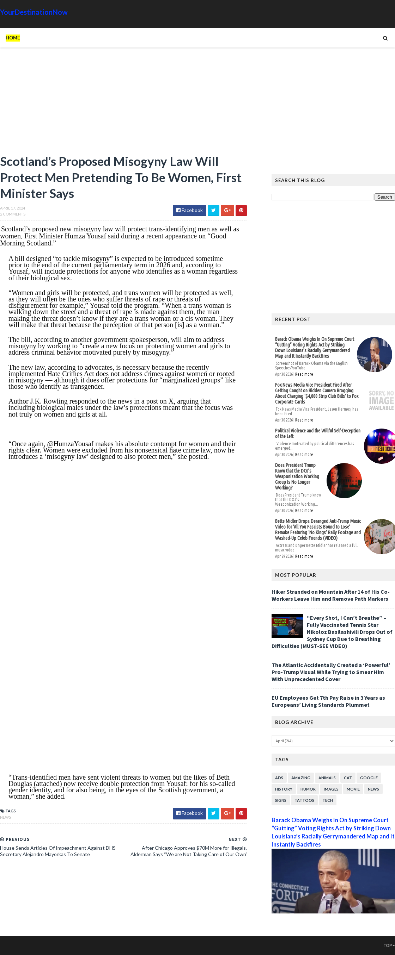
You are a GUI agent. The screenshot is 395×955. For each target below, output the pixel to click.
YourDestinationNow (34, 12)
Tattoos (304, 800)
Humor (308, 789)
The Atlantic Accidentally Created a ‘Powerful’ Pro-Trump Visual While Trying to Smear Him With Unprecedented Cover (331, 671)
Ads (279, 777)
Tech (327, 800)
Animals (327, 777)
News (5, 817)
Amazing (300, 777)
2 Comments (12, 214)
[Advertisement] (123, 104)
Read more (304, 374)
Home (13, 37)
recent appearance (171, 236)
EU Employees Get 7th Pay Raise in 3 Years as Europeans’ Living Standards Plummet (328, 701)
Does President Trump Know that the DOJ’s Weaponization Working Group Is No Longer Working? (297, 476)
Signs (280, 800)
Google (369, 777)
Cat (348, 777)
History (283, 789)
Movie (353, 789)
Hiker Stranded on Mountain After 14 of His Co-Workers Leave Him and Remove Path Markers (331, 595)
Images (331, 789)
